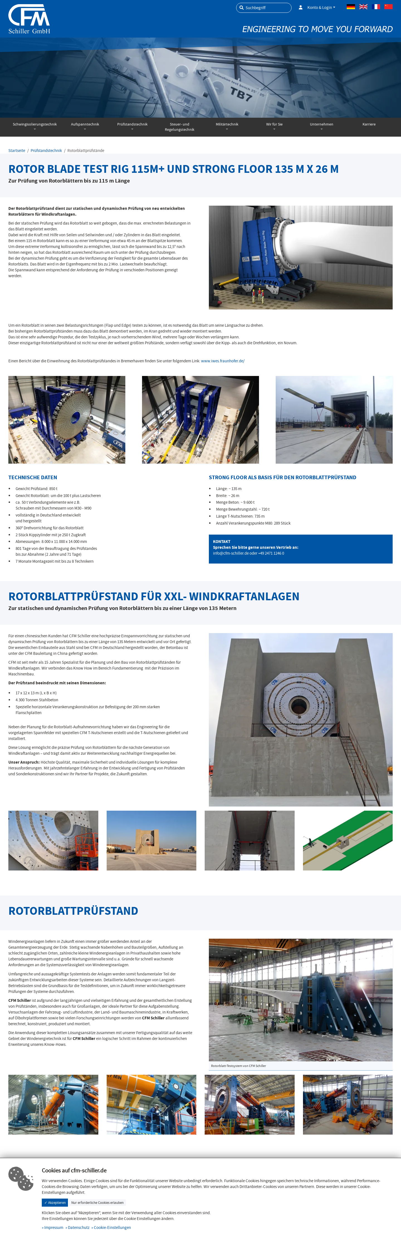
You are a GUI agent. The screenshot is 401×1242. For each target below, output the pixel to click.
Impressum (53, 1227)
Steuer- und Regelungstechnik (179, 127)
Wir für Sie (274, 124)
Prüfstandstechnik (132, 124)
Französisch (376, 6)
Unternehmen (321, 124)
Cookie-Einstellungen (112, 1227)
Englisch (363, 6)
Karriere (369, 124)
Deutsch (351, 6)
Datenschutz (78, 1227)
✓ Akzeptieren (55, 1202)
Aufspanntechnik (85, 124)
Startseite (16, 150)
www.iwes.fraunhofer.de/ (222, 361)
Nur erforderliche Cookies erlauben (97, 1202)
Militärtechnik (227, 124)
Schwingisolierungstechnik (35, 124)
